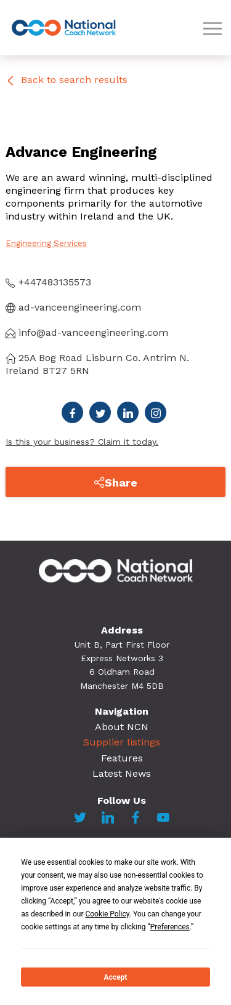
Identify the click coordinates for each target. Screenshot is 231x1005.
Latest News (121, 773)
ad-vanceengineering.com (73, 307)
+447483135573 (48, 282)
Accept (116, 977)
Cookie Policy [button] (107, 914)
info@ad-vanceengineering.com (87, 332)
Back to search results (67, 79)
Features (122, 758)
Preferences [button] (170, 927)
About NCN (121, 727)
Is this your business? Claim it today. (82, 442)
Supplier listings (121, 742)
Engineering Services (46, 243)
